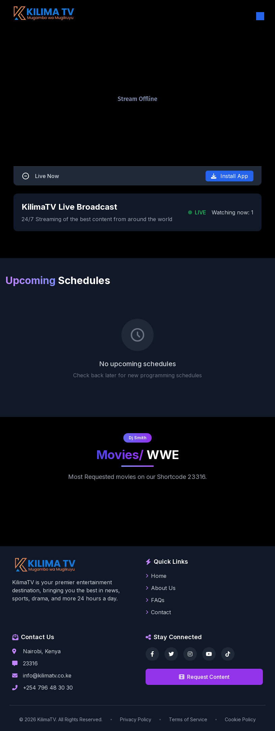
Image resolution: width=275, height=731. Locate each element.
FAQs (155, 600)
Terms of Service (188, 719)
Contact (158, 612)
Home (156, 575)
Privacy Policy (135, 719)
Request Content (204, 676)
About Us (161, 588)
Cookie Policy (240, 719)
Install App (229, 176)
